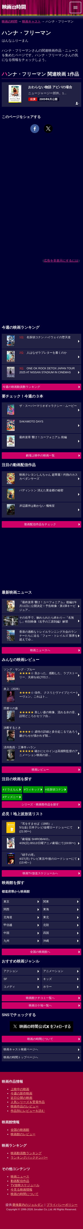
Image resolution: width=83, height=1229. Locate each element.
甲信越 (8, 925)
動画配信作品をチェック (40, 524)
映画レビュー (40, 769)
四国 (46, 932)
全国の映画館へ (40, 951)
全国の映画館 (20, 1129)
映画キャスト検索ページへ (21, 1049)
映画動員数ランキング (26, 1153)
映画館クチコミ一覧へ (40, 998)
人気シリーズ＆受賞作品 (28, 1102)
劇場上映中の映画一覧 (40, 455)
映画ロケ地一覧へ (40, 1005)
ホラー (47, 986)
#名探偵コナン (54, 789)
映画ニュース (20, 1176)
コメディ (9, 986)
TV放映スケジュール (25, 1185)
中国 (6, 932)
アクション (11, 971)
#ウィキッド (32, 789)
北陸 (46, 925)
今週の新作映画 (21, 1093)
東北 (46, 917)
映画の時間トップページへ (21, 1057)
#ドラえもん (11, 789)
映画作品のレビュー (25, 1106)
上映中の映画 (20, 1089)
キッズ (47, 979)
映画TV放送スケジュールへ (40, 873)
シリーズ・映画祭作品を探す (40, 804)
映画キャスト (31, 21)
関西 (6, 909)
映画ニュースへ (40, 650)
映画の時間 (9, 21)
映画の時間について (40, 1039)
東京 (6, 901)
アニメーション (53, 971)
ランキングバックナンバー (29, 1157)
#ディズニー (11, 797)
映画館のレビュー (23, 1134)
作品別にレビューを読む (28, 1111)
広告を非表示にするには (61, 260)
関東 (46, 901)
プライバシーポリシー (61, 1204)
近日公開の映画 (21, 1098)
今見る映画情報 (21, 1189)
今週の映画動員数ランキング (21, 386)
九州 (6, 940)
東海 (46, 909)
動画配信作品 (20, 1181)
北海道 (8, 917)
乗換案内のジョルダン (27, 1204)
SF (5, 979)
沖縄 (46, 940)
